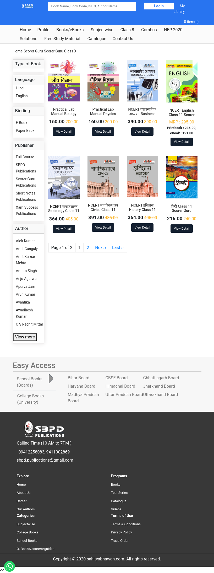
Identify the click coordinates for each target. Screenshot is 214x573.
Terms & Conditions (126, 524)
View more (25, 336)
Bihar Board (79, 377)
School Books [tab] (29, 382)
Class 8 (127, 30)
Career (22, 501)
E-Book (22, 123)
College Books (28, 532)
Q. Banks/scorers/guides (35, 549)
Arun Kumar (25, 294)
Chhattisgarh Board (161, 377)
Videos (116, 509)
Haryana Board (81, 386)
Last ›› (118, 247)
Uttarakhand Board (160, 394)
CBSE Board (117, 377)
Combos (149, 30)
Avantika (23, 302)
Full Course (25, 157)
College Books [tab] (30, 399)
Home (25, 30)
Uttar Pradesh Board (124, 394)
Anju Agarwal (26, 279)
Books (115, 484)
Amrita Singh (26, 271)
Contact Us (123, 38)
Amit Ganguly (27, 249)
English (22, 96)
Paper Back (25, 130)
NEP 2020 (173, 30)
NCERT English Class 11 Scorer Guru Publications (181, 114)
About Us (24, 493)
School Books (27, 541)
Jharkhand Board (159, 386)
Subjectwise (102, 30)
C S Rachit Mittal (29, 324)
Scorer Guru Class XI (61, 51)
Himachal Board (120, 386)
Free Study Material (62, 38)
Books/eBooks (70, 30)
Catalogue (96, 38)
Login (159, 6)
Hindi (20, 88)
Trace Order (120, 541)
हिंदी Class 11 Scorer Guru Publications (181, 210)
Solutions (28, 38)
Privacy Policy (121, 532)
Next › (100, 247)
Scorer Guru (33, 51)
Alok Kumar (25, 241)
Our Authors (26, 509)
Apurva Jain (25, 286)
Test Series (119, 493)
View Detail (64, 131)
